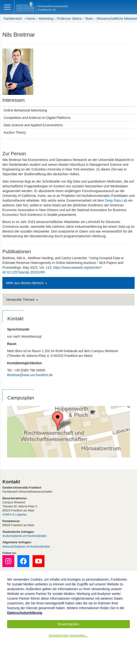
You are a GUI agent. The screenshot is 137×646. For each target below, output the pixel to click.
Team (89, 18)
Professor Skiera (69, 18)
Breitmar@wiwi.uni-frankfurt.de (30, 375)
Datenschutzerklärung (24, 613)
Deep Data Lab (116, 200)
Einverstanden (68, 624)
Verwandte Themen (22, 299)
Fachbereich (13, 18)
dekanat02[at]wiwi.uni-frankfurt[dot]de (26, 546)
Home (30, 18)
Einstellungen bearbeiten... (68, 635)
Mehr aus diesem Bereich (26, 283)
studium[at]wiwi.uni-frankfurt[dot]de (24, 536)
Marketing (46, 18)
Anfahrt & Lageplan (14, 514)
